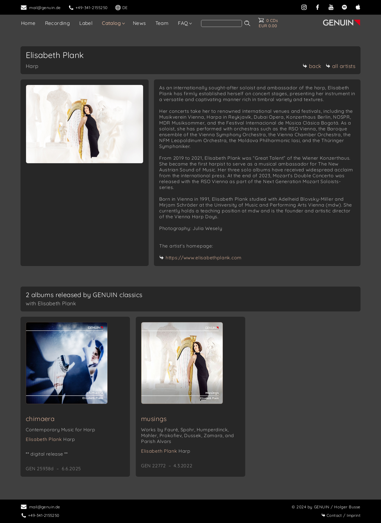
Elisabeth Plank (50, 439)
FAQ (183, 23)
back (312, 66)
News (139, 23)
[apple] (357, 6)
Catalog (111, 23)
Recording (57, 23)
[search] (221, 23)
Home (28, 23)
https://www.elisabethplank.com (204, 257)
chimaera (40, 419)
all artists (341, 66)
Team (162, 23)
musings (154, 419)
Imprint (341, 515)
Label (85, 23)
